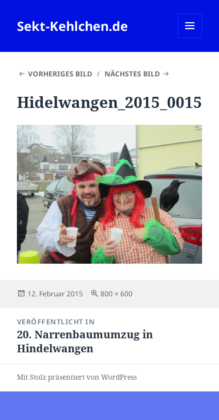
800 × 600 (116, 294)
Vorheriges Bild (60, 74)
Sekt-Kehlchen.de (72, 25)
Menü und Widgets (190, 37)
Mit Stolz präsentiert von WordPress (77, 377)
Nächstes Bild (132, 74)
